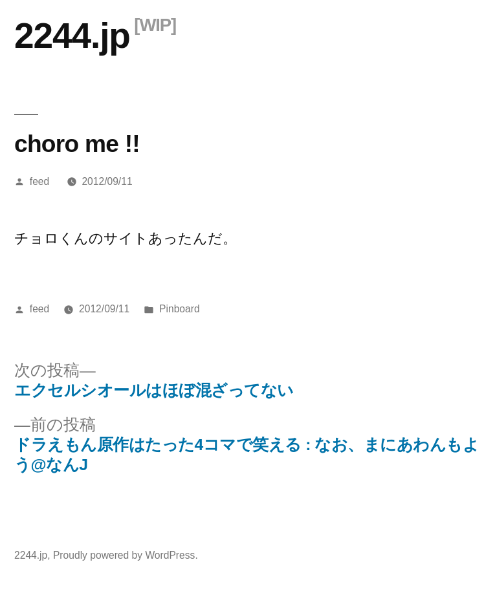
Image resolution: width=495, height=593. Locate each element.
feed (39, 181)
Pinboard (179, 308)
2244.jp (72, 36)
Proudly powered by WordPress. (125, 555)
